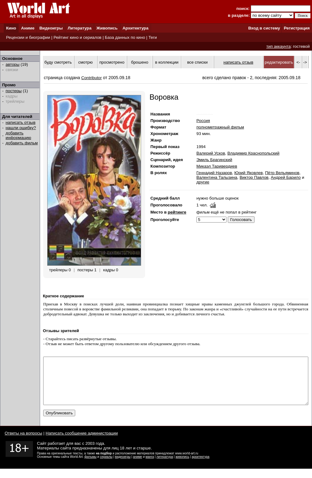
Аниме (27, 28)
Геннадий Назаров (214, 172)
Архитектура (135, 28)
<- (298, 62)
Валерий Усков (210, 153)
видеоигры (123, 466)
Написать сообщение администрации (82, 442)
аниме (137, 466)
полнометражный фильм (220, 127)
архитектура (200, 466)
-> (305, 62)
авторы (13, 64)
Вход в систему (264, 28)
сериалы (106, 466)
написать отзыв (20, 122)
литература (164, 466)
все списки (197, 62)
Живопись (106, 28)
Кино (11, 28)
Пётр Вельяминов (282, 172)
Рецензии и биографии (28, 37)
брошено (139, 62)
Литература (80, 28)
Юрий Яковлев (248, 172)
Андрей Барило (286, 177)
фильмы (91, 466)
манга (149, 466)
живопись (182, 466)
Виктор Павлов (254, 177)
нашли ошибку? (21, 127)
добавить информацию (18, 135)
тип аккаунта (278, 46)
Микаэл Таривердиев (216, 166)
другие (202, 182)
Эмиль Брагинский (214, 159)
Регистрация (297, 28)
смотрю (85, 62)
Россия (203, 120)
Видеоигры (51, 28)
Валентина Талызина (216, 177)
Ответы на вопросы (23, 442)
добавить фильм (22, 143)
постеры (14, 90)
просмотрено (112, 62)
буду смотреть (58, 62)
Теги (153, 37)
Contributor (91, 77)
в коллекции (166, 62)
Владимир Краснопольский (253, 153)
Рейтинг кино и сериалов (77, 37)
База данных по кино (125, 37)
